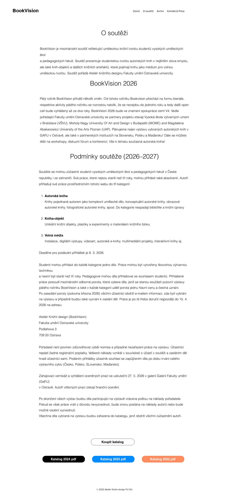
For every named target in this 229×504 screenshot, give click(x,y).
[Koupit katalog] (113, 442)
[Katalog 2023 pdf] (113, 459)
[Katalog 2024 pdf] (63, 459)
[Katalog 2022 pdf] (163, 459)
